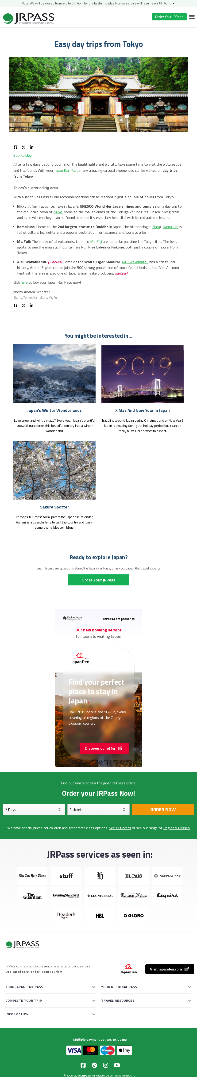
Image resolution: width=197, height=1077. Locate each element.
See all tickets (120, 828)
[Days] (34, 809)
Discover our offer (104, 748)
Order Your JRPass (169, 16)
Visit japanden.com (169, 969)
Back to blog (22, 155)
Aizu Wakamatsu (135, 262)
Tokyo (27, 297)
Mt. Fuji (96, 241)
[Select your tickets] (98, 809)
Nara (156, 226)
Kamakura (170, 226)
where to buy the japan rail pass (100, 783)
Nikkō (58, 212)
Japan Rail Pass (66, 170)
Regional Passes (176, 828)
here (24, 282)
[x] (173, 3)
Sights (17, 297)
